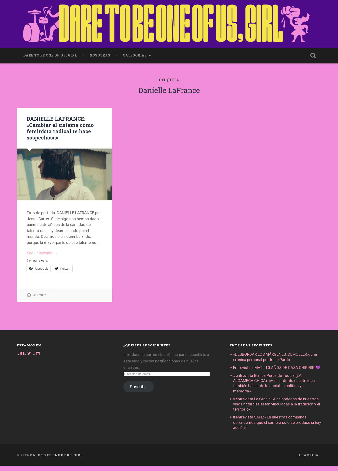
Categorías (135, 55)
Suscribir (138, 386)
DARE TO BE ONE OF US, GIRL (56, 460)
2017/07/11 (41, 295)
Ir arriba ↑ (310, 460)
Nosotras (100, 55)
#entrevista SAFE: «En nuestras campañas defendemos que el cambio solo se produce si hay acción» (277, 427)
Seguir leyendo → (42, 253)
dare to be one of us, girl (50, 55)
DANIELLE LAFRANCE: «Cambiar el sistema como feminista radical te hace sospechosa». (60, 128)
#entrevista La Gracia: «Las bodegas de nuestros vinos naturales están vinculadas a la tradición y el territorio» (276, 409)
